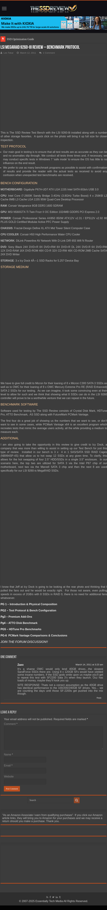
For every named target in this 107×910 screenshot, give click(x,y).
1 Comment (49, 53)
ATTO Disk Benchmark (23, 623)
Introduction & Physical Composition (33, 604)
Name (8, 754)
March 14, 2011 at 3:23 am (89, 664)
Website (9, 776)
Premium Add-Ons (20, 616)
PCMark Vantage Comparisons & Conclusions (37, 635)
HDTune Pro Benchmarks (25, 629)
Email (8, 765)
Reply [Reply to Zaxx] (99, 698)
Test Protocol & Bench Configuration (32, 610)
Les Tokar (9, 53)
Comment (10, 723)
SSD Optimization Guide (20, 39)
